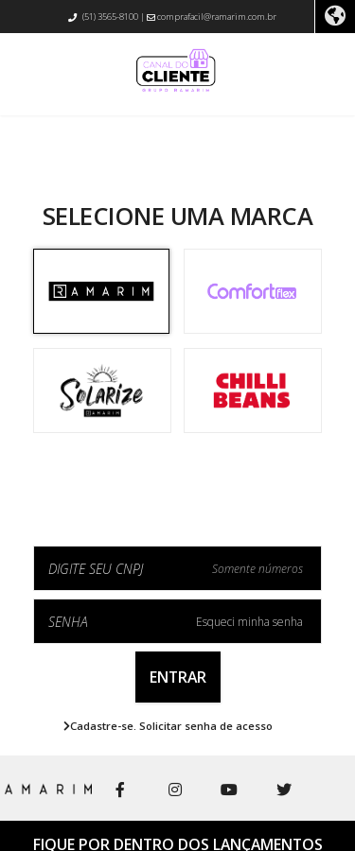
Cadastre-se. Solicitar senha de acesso (168, 726)
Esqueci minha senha (249, 622)
